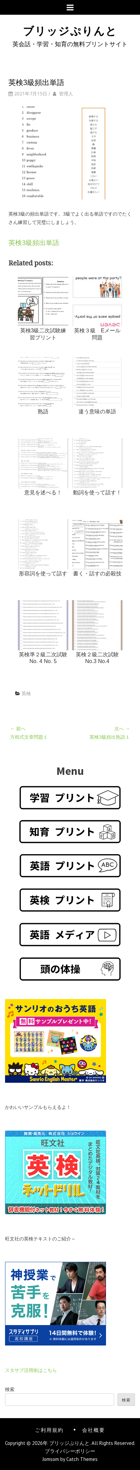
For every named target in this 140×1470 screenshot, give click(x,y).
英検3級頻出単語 (33, 242)
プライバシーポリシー (70, 1451)
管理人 (66, 93)
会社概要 (93, 1429)
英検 (26, 693)
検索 (9, 1389)
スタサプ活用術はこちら (31, 1370)
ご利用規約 (49, 1429)
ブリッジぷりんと (70, 30)
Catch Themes (82, 1459)
